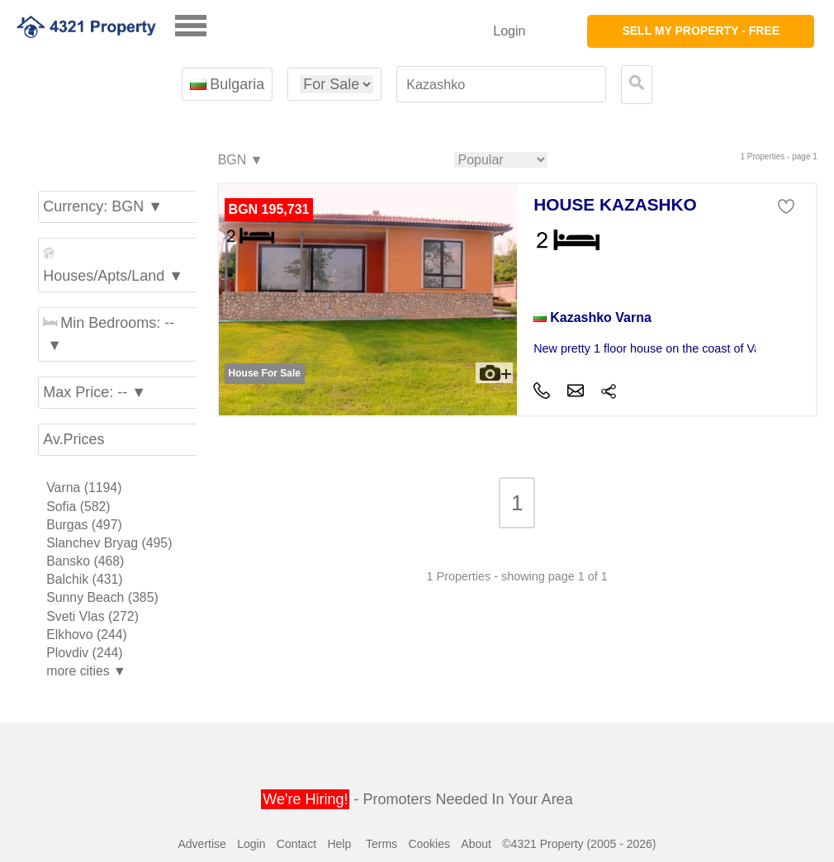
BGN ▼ (240, 160)
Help (339, 843)
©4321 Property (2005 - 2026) (579, 843)
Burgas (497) (84, 525)
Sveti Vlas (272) (92, 616)
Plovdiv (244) (84, 653)
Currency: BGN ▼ (103, 206)
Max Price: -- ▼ (94, 392)
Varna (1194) (83, 488)
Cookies (429, 843)
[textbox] (501, 84)
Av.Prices (73, 439)
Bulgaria (227, 84)
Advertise (201, 843)
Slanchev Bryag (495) (109, 543)
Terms (381, 843)
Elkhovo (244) (86, 635)
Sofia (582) (78, 507)
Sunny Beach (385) (102, 597)
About (476, 843)
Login (509, 31)
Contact (296, 843)
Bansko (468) (85, 561)
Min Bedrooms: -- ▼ (108, 334)
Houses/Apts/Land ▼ (113, 265)
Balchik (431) (84, 579)
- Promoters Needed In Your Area (416, 799)
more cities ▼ (86, 671)
